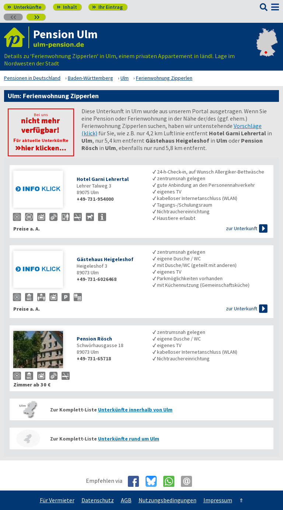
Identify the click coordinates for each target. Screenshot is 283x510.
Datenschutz (97, 500)
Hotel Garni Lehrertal (103, 179)
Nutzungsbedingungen (167, 500)
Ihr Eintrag (107, 7)
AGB (126, 500)
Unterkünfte (24, 7)
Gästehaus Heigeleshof (105, 259)
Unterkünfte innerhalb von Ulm (135, 409)
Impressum (217, 500)
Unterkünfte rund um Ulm (128, 438)
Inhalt (67, 7)
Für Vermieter (57, 500)
